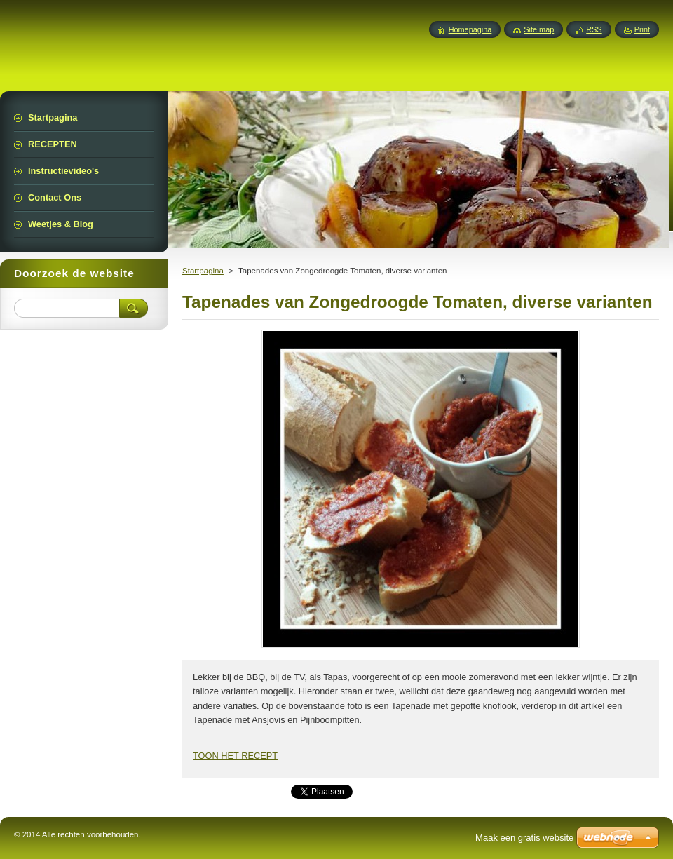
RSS (593, 29)
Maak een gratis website (524, 837)
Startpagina (203, 270)
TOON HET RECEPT (235, 755)
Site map (539, 29)
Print (642, 29)
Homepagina (470, 29)
